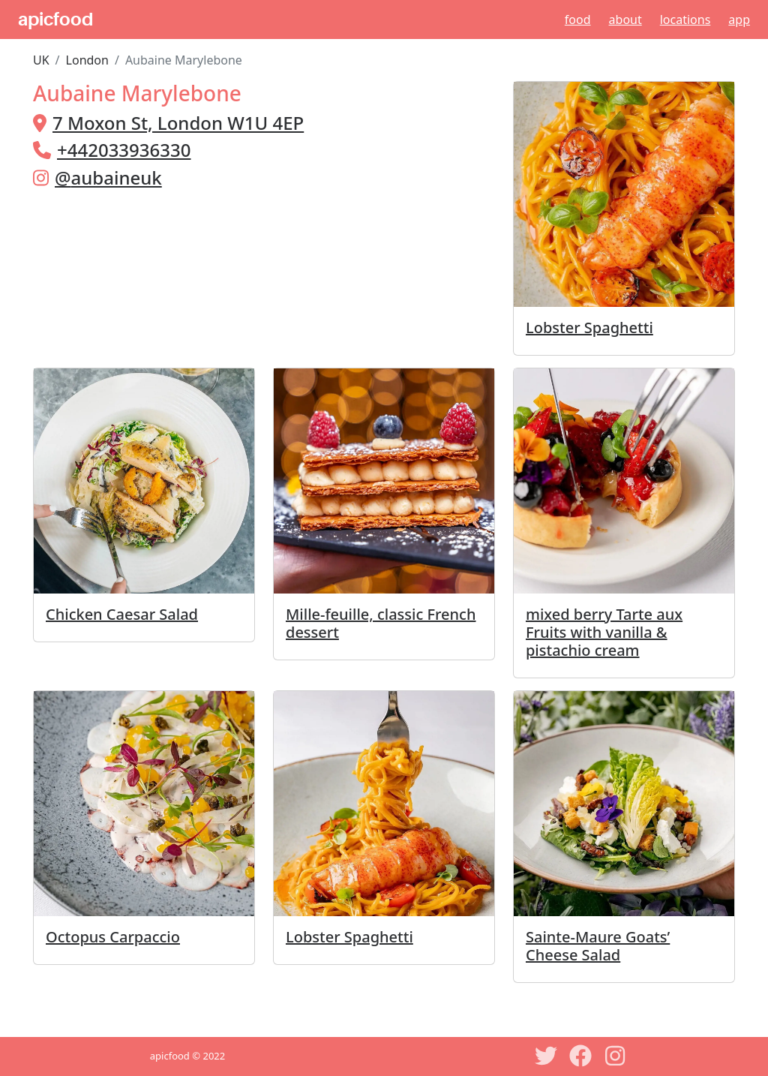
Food (578, 19)
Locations (685, 19)
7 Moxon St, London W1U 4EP (178, 122)
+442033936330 (123, 149)
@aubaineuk (108, 177)
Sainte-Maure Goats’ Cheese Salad (598, 946)
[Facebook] (580, 1055)
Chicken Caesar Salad (122, 614)
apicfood (55, 19)
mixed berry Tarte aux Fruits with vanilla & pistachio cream (604, 632)
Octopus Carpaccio (113, 937)
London (87, 60)
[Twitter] (546, 1055)
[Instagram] (615, 1055)
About (625, 19)
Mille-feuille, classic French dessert (381, 623)
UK (41, 60)
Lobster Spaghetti (589, 327)
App (739, 19)
